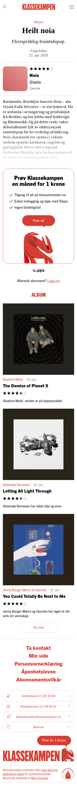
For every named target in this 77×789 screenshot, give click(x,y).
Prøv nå (38, 220)
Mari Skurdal (39, 778)
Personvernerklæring (38, 663)
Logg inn (53, 280)
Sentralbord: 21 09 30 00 (38, 696)
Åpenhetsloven (38, 671)
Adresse (38, 726)
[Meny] (71, 7)
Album (38, 22)
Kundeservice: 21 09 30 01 (38, 706)
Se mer (38, 627)
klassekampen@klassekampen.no (38, 716)
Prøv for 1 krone (54, 740)
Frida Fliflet (38, 51)
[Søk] (4, 7)
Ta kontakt (38, 647)
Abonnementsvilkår (38, 679)
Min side (38, 655)
